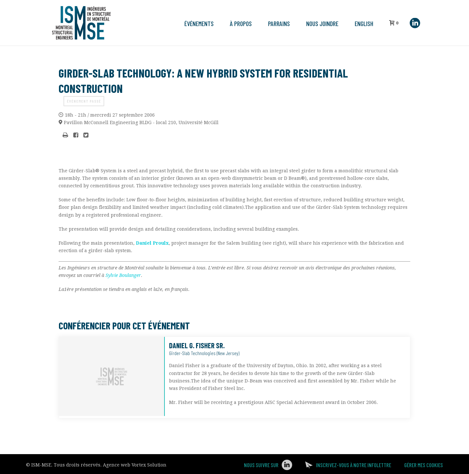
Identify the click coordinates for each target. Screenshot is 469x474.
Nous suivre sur (261, 464)
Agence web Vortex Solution (134, 464)
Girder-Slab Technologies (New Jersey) (204, 353)
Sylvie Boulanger (122, 275)
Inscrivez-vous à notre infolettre (353, 464)
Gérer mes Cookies (423, 464)
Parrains (279, 23)
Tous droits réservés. (78, 464)
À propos (241, 23)
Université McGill (141, 122)
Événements (199, 23)
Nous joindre (322, 23)
